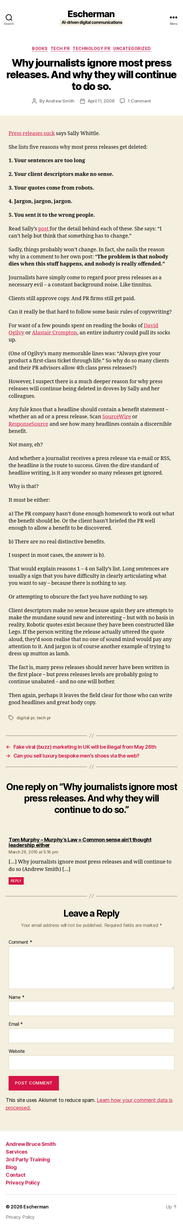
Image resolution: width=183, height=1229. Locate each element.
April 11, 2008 (101, 101)
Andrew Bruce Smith (30, 1144)
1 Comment (139, 101)
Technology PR (91, 48)
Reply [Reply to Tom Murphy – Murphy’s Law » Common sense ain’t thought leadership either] (16, 881)
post (44, 229)
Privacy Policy (23, 1183)
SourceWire (116, 416)
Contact (15, 1175)
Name (16, 997)
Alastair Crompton (54, 333)
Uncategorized (132, 48)
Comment (20, 942)
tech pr (60, 48)
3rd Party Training (28, 1159)
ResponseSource (28, 424)
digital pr (25, 717)
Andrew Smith (60, 101)
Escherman (36, 1207)
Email (16, 1024)
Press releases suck (32, 133)
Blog (11, 1167)
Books (40, 48)
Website (17, 1051)
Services (16, 1152)
